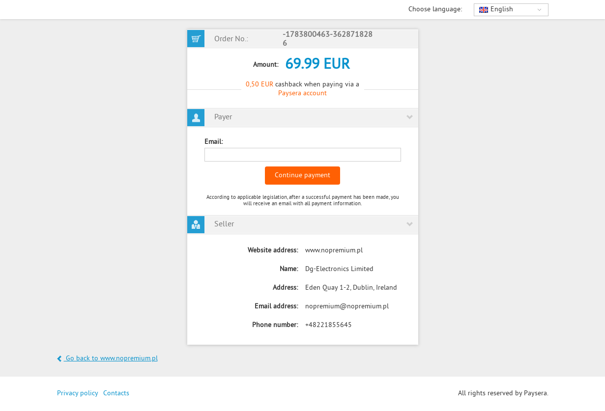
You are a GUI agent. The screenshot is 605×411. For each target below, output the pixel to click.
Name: (289, 269)
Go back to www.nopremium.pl (107, 359)
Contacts (116, 393)
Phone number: (275, 325)
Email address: (276, 306)
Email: (213, 142)
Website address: (273, 251)
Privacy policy (77, 393)
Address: (285, 288)
